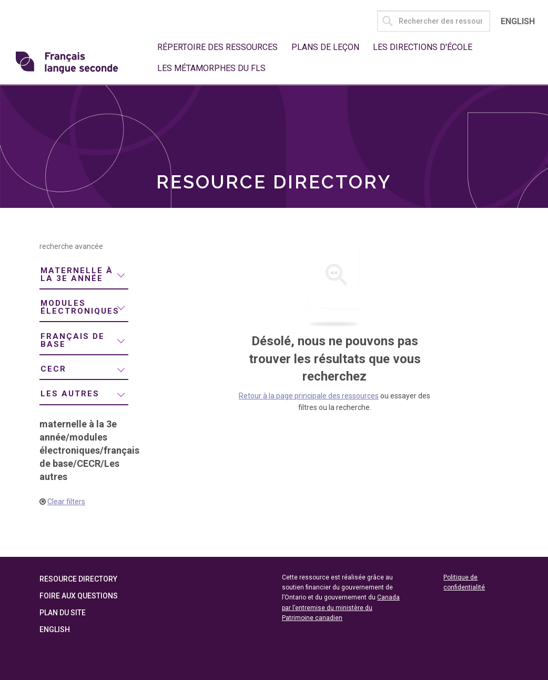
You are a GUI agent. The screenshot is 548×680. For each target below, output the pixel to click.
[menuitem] (83, 275)
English (518, 21)
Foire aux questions (78, 596)
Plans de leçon (325, 47)
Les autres (69, 393)
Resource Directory (78, 579)
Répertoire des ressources (217, 47)
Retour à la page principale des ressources (309, 396)
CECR (53, 369)
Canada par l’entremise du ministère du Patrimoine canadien (341, 607)
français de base (72, 340)
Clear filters (66, 501)
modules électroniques (79, 307)
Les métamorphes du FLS (211, 68)
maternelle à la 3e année (76, 274)
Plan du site (62, 612)
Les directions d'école (422, 47)
